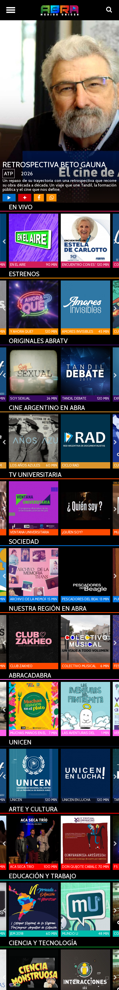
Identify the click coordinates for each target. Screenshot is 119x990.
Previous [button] (4, 242)
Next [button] (115, 242)
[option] (59, 111)
